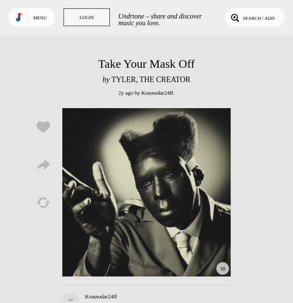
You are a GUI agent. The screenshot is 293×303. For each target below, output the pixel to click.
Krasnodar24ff (157, 93)
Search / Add (251, 17)
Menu (40, 17)
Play (146, 192)
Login (87, 17)
